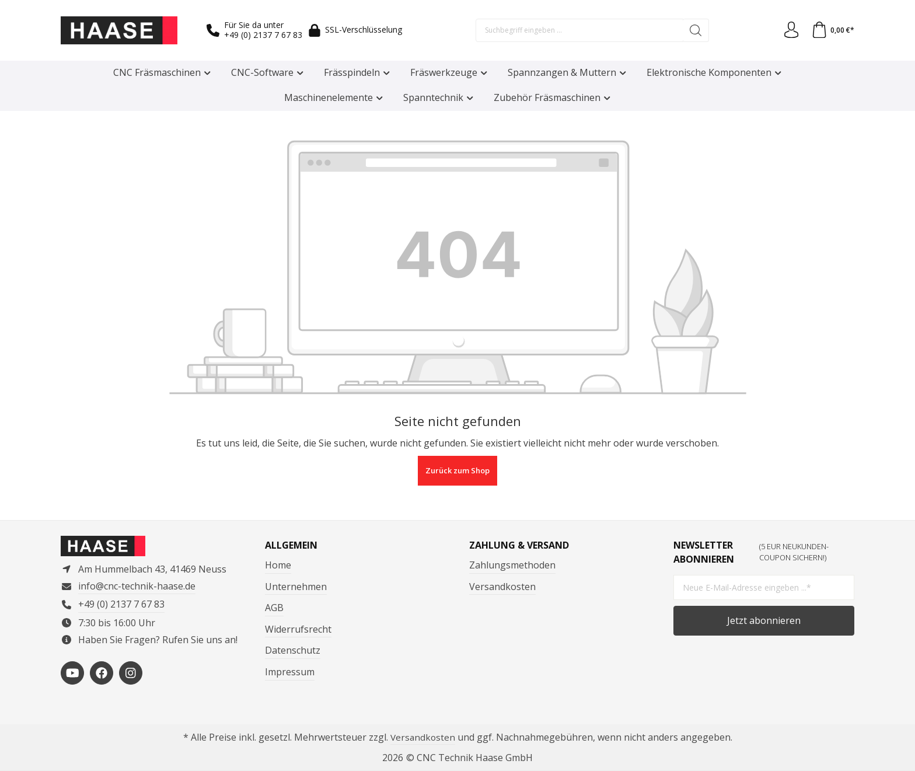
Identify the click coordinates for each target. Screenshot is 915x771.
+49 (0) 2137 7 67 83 (263, 34)
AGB (274, 607)
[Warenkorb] (832, 30)
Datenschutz (292, 649)
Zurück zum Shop (457, 470)
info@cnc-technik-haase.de (136, 587)
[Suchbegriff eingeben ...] (579, 30)
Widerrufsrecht (298, 628)
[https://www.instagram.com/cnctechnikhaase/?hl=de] (130, 674)
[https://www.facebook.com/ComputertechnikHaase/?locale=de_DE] (101, 674)
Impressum (290, 671)
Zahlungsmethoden (512, 564)
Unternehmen (296, 585)
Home (278, 564)
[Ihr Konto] (789, 30)
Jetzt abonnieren (764, 619)
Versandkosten (502, 585)
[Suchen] (695, 30)
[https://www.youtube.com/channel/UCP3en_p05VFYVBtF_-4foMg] (72, 674)
